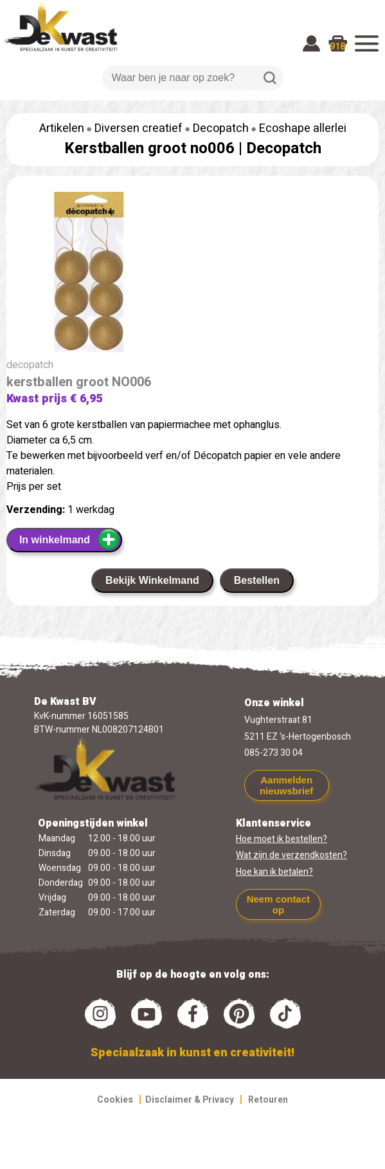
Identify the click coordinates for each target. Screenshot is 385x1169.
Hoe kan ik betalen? (274, 872)
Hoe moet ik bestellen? (281, 839)
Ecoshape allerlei (302, 128)
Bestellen (257, 580)
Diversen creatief (138, 128)
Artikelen (61, 128)
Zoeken (270, 77)
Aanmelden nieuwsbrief (286, 785)
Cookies (115, 1100)
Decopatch (221, 128)
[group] (192, 274)
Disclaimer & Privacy (189, 1100)
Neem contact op (278, 904)
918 (337, 46)
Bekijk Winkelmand (152, 580)
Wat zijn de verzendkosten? (291, 855)
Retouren (268, 1100)
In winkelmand (69, 539)
